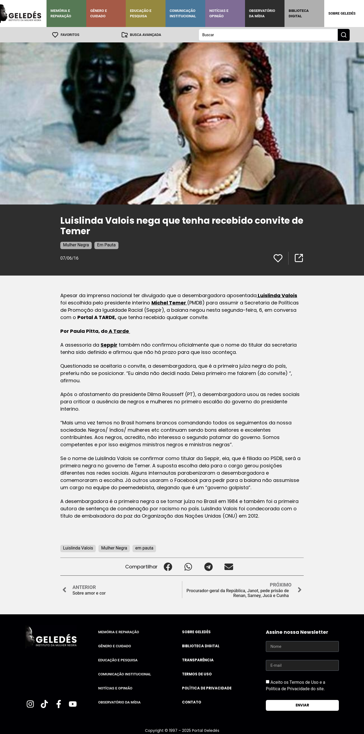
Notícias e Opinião (219, 13)
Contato (191, 702)
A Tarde (119, 330)
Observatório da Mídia (262, 13)
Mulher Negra (76, 244)
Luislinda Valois (277, 295)
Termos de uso (197, 673)
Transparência (198, 659)
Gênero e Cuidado (98, 13)
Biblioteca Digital (299, 13)
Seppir (109, 344)
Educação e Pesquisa (140, 13)
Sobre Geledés (341, 13)
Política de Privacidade (206, 688)
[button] (168, 566)
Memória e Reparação (61, 13)
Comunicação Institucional (183, 13)
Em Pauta (106, 244)
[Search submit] (344, 35)
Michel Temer (169, 302)
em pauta (144, 547)
